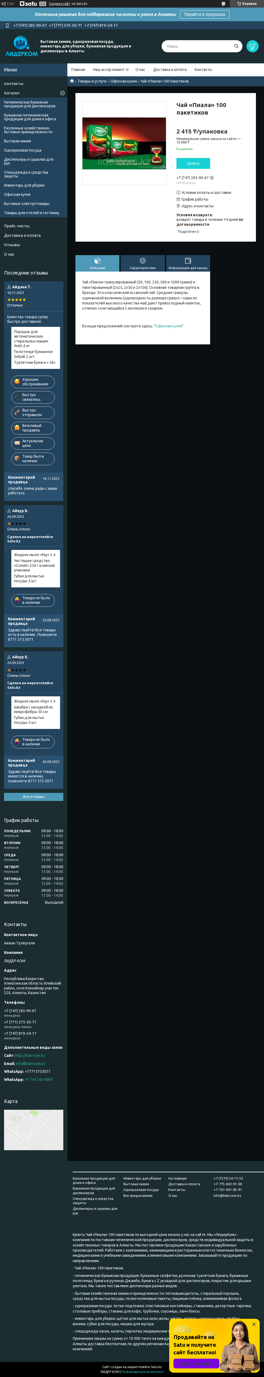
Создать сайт (59, 3)
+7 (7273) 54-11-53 (228, 1178)
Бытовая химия (17, 141)
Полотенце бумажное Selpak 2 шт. (33, 354)
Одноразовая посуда (22, 150)
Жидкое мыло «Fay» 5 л (34, 555)
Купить (193, 163)
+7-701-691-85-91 (228, 1189)
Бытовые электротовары (26, 203)
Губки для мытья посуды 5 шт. (29, 578)
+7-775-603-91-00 (228, 1184)
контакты (13, 83)
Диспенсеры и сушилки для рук (28, 161)
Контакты (203, 69)
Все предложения (137, 1195)
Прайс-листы (16, 226)
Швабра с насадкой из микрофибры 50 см (33, 709)
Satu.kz (156, 1367)
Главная (78, 69)
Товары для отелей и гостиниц (31, 213)
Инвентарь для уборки (24, 185)
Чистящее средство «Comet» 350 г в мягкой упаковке (34, 565)
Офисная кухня (123, 81)
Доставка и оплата (170, 69)
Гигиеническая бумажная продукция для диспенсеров (29, 104)
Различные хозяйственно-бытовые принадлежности (28, 130)
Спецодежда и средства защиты (26, 174)
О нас (140, 69)
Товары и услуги (92, 81)
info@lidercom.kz (30, 1063)
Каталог (12, 93)
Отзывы (12, 244)
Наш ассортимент (109, 69)
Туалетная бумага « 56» (34, 362)
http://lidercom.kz (30, 1055)
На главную (177, 1178)
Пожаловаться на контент (143, 1371)
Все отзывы (33, 796)
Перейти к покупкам (204, 14)
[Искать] (236, 46)
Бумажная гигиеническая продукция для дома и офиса (30, 117)
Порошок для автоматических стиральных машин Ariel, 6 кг (31, 339)
